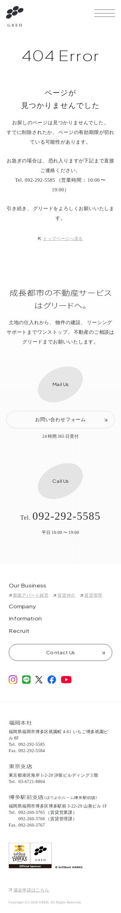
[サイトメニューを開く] (104, 13)
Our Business (28, 586)
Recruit (19, 631)
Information (25, 619)
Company (22, 606)
